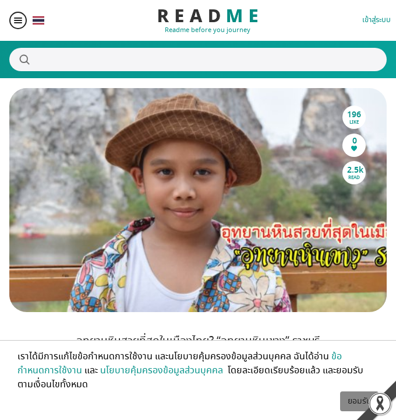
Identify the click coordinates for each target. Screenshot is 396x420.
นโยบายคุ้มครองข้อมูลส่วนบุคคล (162, 370)
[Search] (198, 59)
